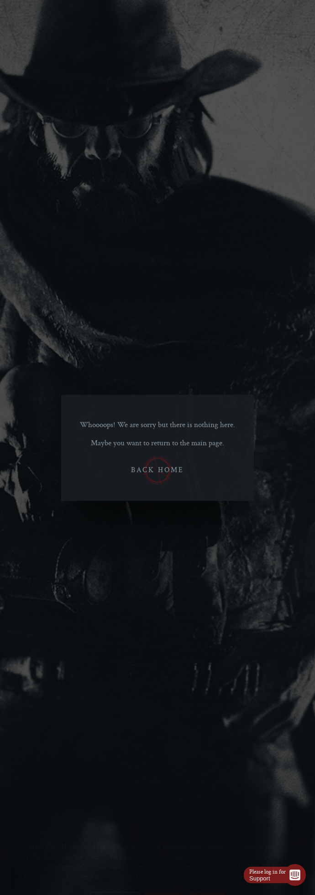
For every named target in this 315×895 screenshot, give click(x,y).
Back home (157, 470)
